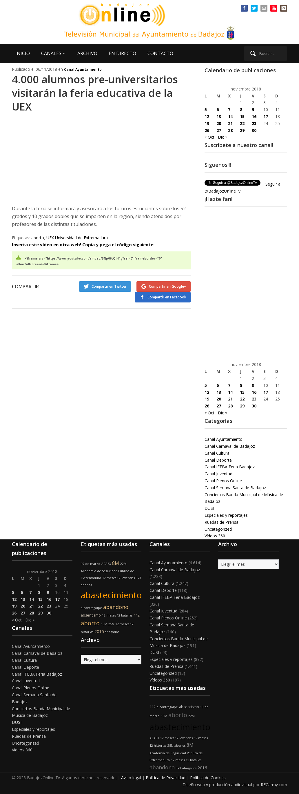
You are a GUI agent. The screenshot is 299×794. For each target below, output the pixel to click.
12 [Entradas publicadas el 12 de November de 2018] (207, 116)
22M (123, 564)
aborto (37, 237)
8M (115, 563)
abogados (112, 632)
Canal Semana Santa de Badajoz (235, 487)
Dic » (222, 137)
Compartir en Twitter (108, 286)
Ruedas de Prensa (221, 522)
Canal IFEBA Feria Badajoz (230, 466)
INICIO (22, 53)
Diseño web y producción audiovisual (217, 784)
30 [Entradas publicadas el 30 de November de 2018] (254, 130)
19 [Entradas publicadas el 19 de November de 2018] (207, 123)
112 (137, 615)
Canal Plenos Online (223, 480)
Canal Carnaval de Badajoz (230, 446)
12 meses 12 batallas (117, 615)
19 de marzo (90, 564)
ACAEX (106, 564)
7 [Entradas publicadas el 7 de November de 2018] (229, 109)
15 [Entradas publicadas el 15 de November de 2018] (242, 116)
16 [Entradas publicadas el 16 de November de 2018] (254, 116)
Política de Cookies (208, 777)
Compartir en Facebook (166, 296)
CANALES (51, 53)
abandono (115, 606)
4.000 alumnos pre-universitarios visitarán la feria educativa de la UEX (95, 93)
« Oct (209, 137)
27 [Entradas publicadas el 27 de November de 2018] (218, 130)
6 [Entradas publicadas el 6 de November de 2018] (217, 109)
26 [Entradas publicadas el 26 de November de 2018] (207, 130)
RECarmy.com (274, 784)
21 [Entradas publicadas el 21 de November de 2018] (230, 123)
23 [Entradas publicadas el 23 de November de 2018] (254, 123)
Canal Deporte (218, 460)
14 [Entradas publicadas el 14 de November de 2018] (230, 116)
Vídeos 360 (215, 536)
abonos (86, 585)
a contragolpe (91, 608)
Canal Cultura (217, 453)
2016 (99, 631)
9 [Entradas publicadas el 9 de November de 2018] (253, 109)
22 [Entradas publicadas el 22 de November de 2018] (242, 123)
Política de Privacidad (165, 777)
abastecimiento (111, 595)
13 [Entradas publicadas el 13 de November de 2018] (218, 116)
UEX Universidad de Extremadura (77, 237)
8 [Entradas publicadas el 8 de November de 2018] (241, 109)
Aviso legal (131, 777)
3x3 (138, 578)
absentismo (91, 615)
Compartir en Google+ (167, 286)
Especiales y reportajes (226, 515)
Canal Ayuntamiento (83, 69)
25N (111, 624)
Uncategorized (218, 529)
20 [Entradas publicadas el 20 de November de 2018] (218, 123)
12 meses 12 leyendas (118, 578)
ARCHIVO (87, 53)
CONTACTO (160, 53)
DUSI (209, 508)
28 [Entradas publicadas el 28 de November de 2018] (230, 130)
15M (104, 624)
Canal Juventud (218, 473)
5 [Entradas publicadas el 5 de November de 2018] (206, 109)
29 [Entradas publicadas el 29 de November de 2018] (242, 130)
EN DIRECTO (122, 53)
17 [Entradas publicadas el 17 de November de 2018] (265, 116)
